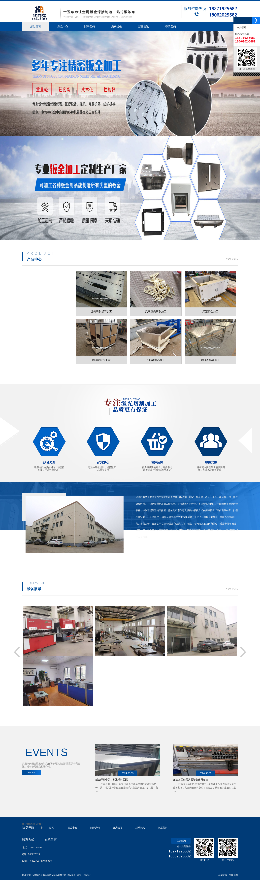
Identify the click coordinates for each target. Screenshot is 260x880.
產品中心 (72, 827)
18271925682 (179, 851)
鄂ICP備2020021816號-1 (79, 875)
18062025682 (179, 856)
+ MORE (227, 547)
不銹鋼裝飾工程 (42, 341)
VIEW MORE (232, 259)
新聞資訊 (140, 827)
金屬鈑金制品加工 (44, 308)
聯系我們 (162, 827)
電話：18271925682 (32, 847)
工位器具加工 (41, 330)
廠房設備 (117, 827)
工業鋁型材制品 (42, 353)
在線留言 (51, 839)
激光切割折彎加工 (44, 297)
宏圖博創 (233, 875)
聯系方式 (28, 839)
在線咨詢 (181, 840)
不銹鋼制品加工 (42, 319)
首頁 (51, 827)
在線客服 (241, 27)
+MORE (31, 772)
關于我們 (95, 827)
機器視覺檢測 (64, 810)
